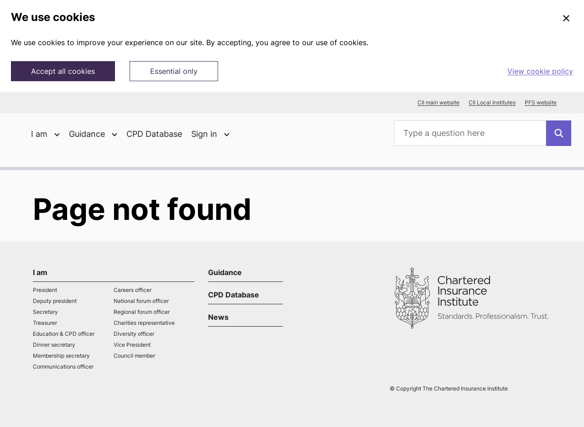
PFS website (541, 102)
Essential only (174, 71)
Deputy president (55, 300)
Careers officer (132, 289)
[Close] (566, 18)
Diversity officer (134, 333)
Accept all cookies (63, 71)
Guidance (225, 272)
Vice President (132, 344)
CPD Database (154, 134)
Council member (134, 355)
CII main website (438, 102)
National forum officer (141, 300)
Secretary (45, 311)
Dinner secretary (54, 344)
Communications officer (63, 366)
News (218, 317)
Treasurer (45, 322)
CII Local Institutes (492, 102)
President (45, 289)
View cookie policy (540, 71)
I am (40, 272)
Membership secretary (61, 355)
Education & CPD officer (63, 333)
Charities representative (144, 322)
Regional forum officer (142, 311)
